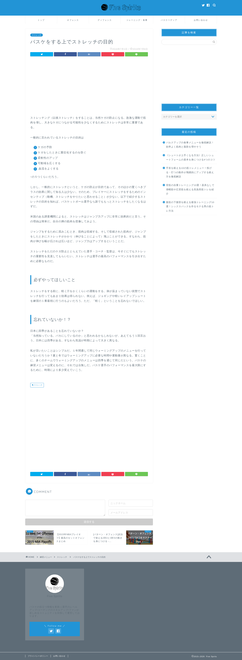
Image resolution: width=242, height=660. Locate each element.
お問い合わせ (201, 20)
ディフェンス (105, 20)
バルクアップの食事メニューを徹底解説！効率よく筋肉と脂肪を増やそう (190, 144)
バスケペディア (169, 20)
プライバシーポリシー (38, 656)
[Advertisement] (89, 87)
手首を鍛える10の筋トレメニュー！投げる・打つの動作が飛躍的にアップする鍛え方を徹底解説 (190, 172)
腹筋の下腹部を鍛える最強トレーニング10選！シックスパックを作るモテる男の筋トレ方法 (190, 206)
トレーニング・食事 (137, 20)
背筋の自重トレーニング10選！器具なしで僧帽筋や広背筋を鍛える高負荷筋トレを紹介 (190, 189)
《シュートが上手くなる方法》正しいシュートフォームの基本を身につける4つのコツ (190, 157)
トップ (41, 20)
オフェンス (73, 20)
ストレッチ (36, 35)
